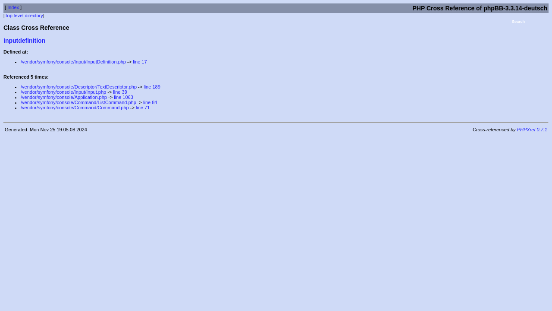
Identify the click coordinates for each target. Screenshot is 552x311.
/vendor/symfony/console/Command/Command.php (75, 107)
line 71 (143, 107)
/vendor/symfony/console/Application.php (64, 97)
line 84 (150, 102)
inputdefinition (24, 40)
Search (518, 21)
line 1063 (123, 97)
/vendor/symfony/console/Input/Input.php (63, 92)
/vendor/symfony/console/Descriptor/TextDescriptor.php (79, 86)
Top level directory (24, 15)
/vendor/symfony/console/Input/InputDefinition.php (73, 61)
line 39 (120, 92)
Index (13, 7)
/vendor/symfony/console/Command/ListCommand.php (78, 102)
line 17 (140, 61)
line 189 (152, 86)
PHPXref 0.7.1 (532, 129)
